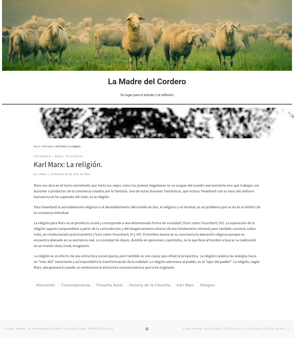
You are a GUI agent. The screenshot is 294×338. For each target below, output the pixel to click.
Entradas (47, 146)
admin (43, 174)
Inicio (37, 146)
